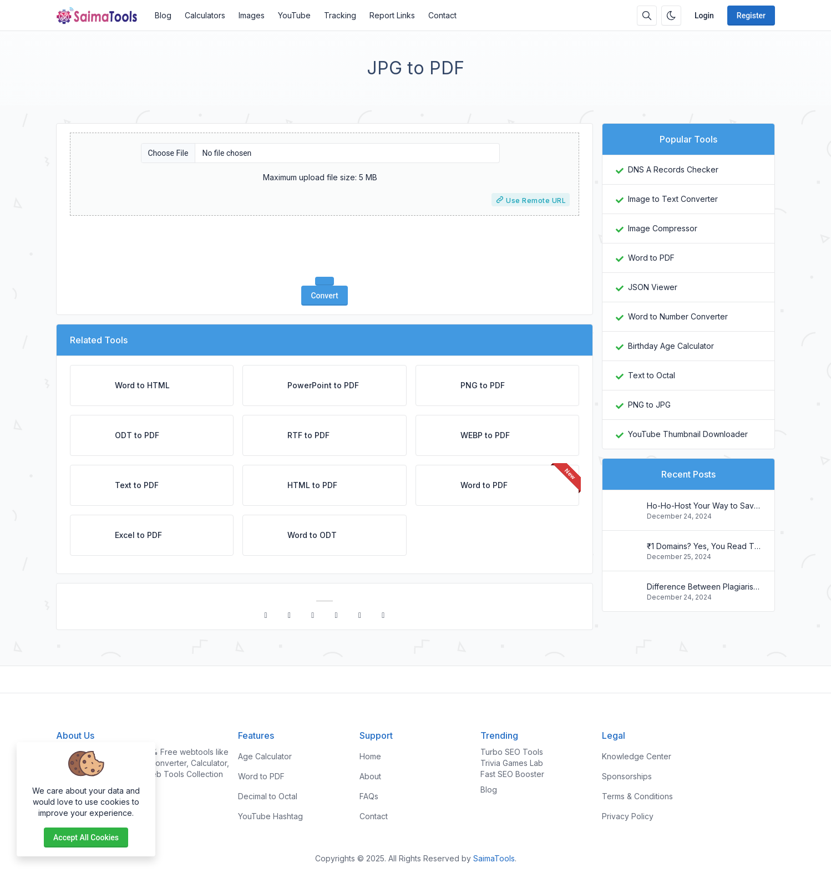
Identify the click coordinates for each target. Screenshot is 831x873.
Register (751, 15)
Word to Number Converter (678, 316)
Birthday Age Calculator (671, 346)
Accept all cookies (86, 837)
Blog (163, 15)
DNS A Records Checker (673, 169)
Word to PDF (651, 257)
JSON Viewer (652, 287)
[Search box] (647, 16)
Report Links (392, 15)
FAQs (368, 796)
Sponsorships (627, 776)
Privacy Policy (627, 816)
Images (252, 15)
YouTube (294, 15)
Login (704, 15)
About (370, 776)
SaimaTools (494, 858)
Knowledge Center (636, 756)
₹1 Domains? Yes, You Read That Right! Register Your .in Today (704, 546)
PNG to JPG (649, 404)
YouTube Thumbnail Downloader (688, 434)
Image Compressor (662, 228)
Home (370, 756)
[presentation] (324, 246)
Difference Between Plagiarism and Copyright (704, 586)
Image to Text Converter (673, 199)
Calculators (205, 15)
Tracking (340, 15)
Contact (442, 15)
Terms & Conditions (637, 796)
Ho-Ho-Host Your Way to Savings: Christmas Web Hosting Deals (704, 505)
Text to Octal (651, 375)
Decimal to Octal (267, 796)
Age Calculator (265, 756)
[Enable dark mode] (671, 16)
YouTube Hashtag (270, 816)
